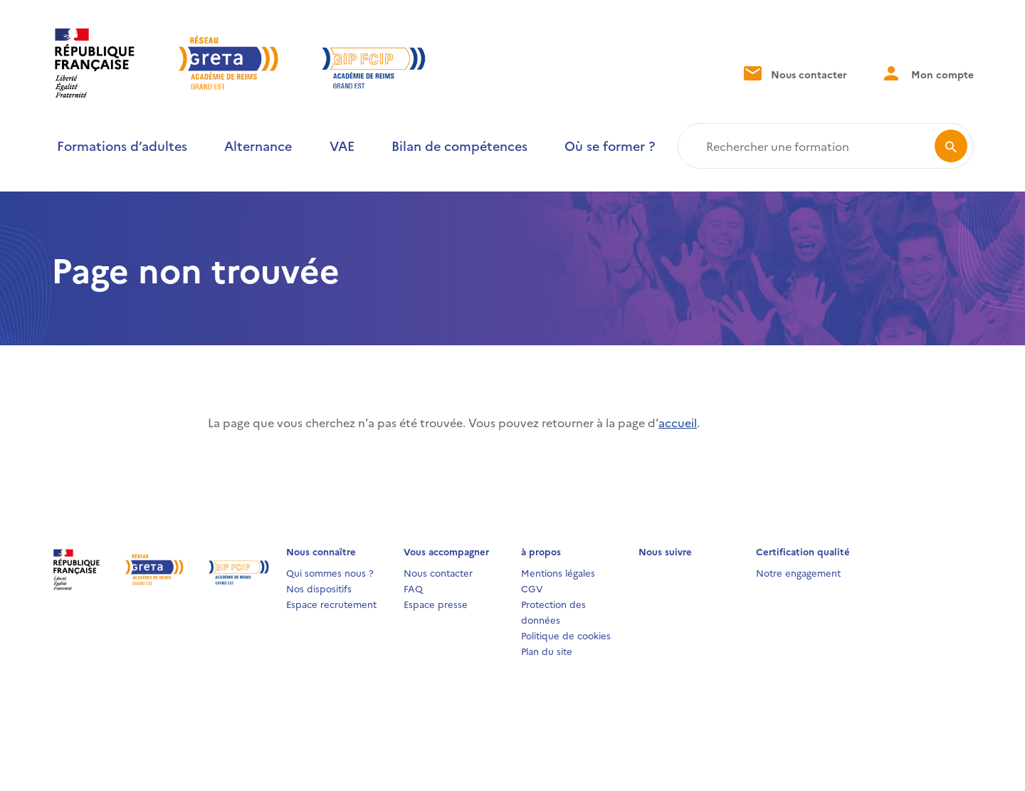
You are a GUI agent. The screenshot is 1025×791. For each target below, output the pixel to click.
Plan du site (546, 650)
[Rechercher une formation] (809, 146)
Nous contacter (794, 73)
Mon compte (927, 73)
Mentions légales (558, 572)
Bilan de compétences (459, 145)
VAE (342, 145)
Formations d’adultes (122, 145)
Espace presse (436, 603)
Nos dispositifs (319, 588)
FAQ (413, 588)
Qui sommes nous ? (330, 572)
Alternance (258, 145)
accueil (677, 422)
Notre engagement (798, 572)
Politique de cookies (566, 635)
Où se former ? (609, 145)
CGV (532, 588)
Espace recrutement (331, 603)
